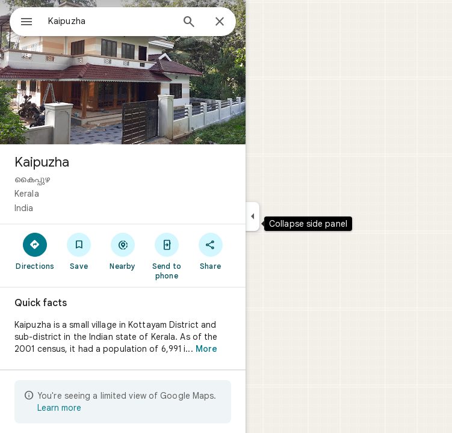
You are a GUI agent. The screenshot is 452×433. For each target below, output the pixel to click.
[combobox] (110, 21)
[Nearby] (123, 250)
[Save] (79, 250)
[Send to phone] (166, 255)
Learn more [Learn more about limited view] (59, 407)
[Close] (219, 22)
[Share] (210, 250)
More (206, 348)
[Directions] (35, 250)
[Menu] (26, 22)
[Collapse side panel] (252, 216)
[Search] (189, 22)
